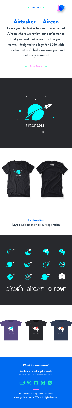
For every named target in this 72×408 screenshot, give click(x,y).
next (39, 7)
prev (33, 7)
